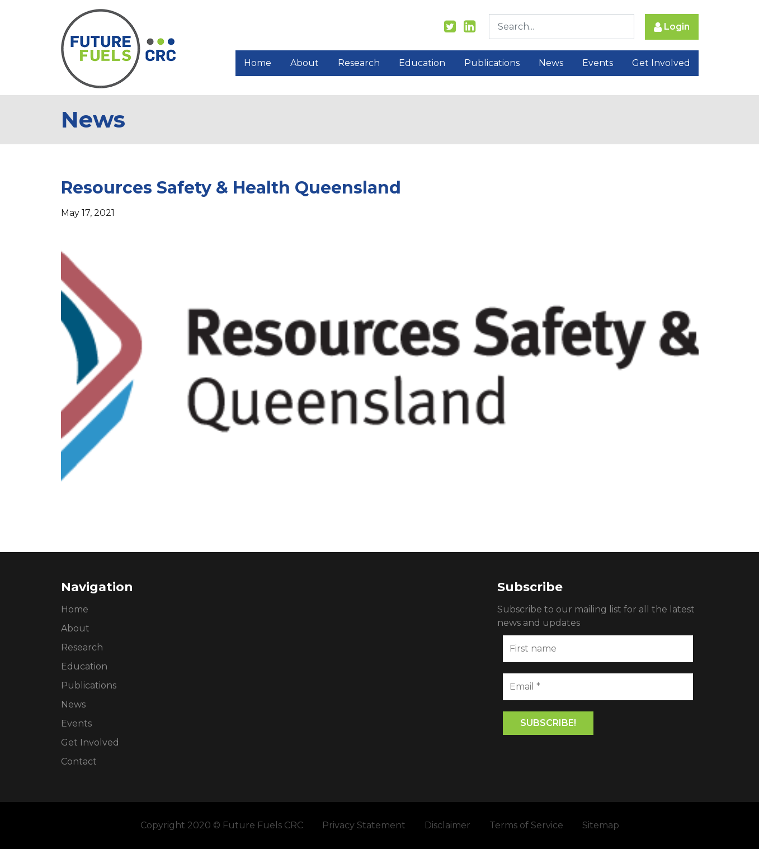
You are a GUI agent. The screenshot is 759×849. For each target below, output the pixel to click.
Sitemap (600, 825)
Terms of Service (526, 825)
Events (597, 63)
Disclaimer (447, 825)
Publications (492, 63)
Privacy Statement (364, 825)
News (551, 63)
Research (359, 63)
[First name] (598, 648)
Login (672, 27)
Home (257, 63)
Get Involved (661, 63)
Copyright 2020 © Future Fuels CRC (221, 825)
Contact (79, 761)
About (304, 63)
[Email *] (598, 686)
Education (422, 63)
